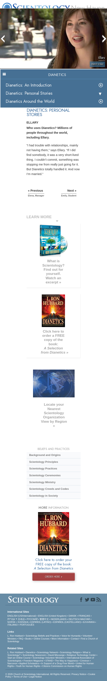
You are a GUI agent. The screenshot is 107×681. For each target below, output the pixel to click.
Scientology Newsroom (34, 655)
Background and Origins (44, 455)
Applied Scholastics (29, 663)
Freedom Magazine (33, 660)
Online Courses (41, 638)
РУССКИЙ (32, 619)
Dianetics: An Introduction (29, 85)
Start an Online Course (19, 658)
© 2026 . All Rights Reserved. (38, 674)
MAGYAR (85, 619)
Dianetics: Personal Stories (29, 93)
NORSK (11, 622)
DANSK (72, 616)
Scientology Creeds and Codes (49, 488)
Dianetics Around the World (30, 101)
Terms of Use (20, 676)
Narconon (12, 663)
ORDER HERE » (53, 577)
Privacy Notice (78, 674)
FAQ (21, 638)
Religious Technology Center (81, 655)
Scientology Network (47, 652)
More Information (60, 638)
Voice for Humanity (71, 635)
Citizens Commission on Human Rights (62, 666)
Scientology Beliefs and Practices (42, 635)
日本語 (21, 619)
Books (28, 638)
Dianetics (30, 652)
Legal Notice (35, 676)
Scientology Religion (70, 652)
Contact (75, 638)
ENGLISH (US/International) (21, 616)
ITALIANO (12, 624)
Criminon (84, 660)
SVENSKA (23, 622)
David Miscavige (56, 655)
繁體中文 (44, 619)
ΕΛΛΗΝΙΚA (89, 622)
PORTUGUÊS (27, 624)
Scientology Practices (43, 468)
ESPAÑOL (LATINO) (40, 622)
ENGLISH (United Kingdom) (52, 616)
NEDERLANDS (58, 619)
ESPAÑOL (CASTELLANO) (67, 622)
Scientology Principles (43, 461)
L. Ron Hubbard (15, 635)
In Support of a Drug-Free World (57, 663)
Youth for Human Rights (28, 666)
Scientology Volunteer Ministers (49, 658)
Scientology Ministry (42, 482)
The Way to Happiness (66, 660)
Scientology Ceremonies (44, 475)
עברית (11, 619)
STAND (49, 660)
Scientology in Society (43, 495)
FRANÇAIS (84, 616)
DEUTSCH (74, 619)
